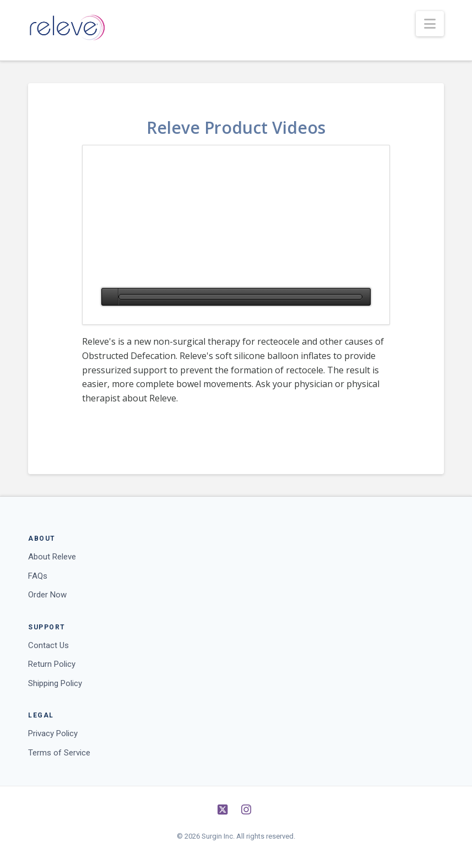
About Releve (52, 557)
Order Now (47, 595)
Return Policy (51, 664)
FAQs (37, 576)
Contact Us (48, 645)
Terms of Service (59, 753)
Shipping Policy (55, 683)
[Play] (110, 297)
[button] (430, 23)
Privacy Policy (53, 733)
